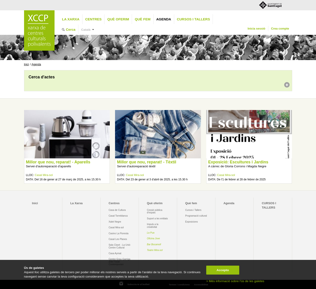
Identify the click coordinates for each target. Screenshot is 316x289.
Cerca (71, 29)
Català (86, 29)
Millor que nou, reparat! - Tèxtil (146, 162)
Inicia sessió (256, 28)
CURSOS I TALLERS (193, 19)
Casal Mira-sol (44, 175)
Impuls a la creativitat (152, 225)
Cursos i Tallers (193, 210)
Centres (93, 19)
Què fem (142, 19)
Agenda (163, 19)
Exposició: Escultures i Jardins (238, 162)
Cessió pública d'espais (154, 211)
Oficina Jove (153, 238)
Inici (26, 64)
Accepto (223, 270)
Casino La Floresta (119, 233)
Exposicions (191, 221)
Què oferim (118, 19)
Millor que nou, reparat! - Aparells (58, 162)
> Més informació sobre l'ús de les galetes (235, 281)
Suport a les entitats (157, 218)
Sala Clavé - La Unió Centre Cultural (119, 246)
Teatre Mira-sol (155, 250)
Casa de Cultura (117, 210)
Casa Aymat (115, 253)
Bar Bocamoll (154, 244)
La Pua (150, 232)
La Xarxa (71, 19)
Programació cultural (196, 216)
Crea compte (280, 28)
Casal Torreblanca (118, 216)
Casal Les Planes (118, 239)
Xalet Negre (115, 221)
